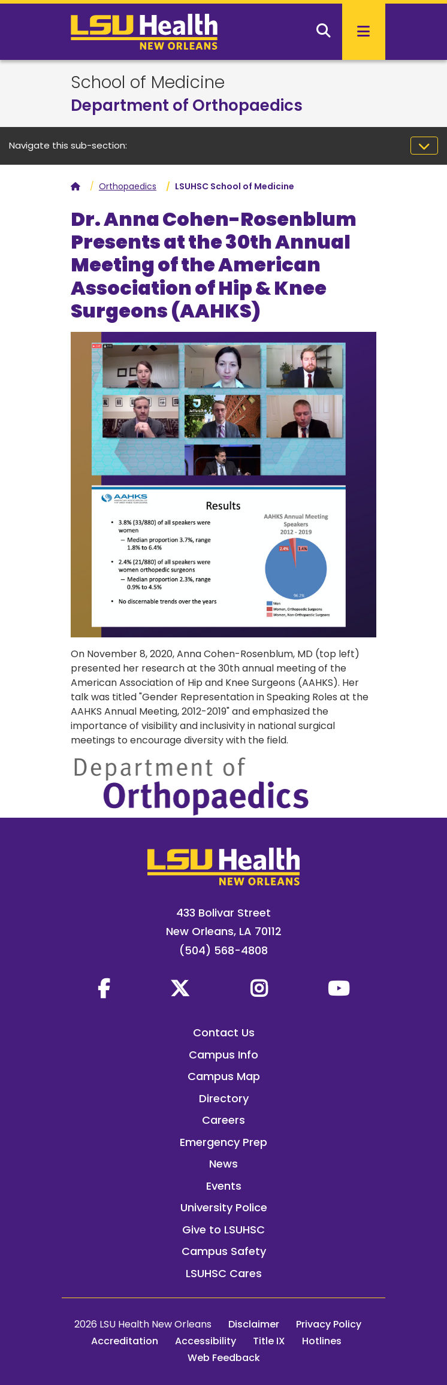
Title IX (269, 1341)
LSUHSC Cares (224, 1273)
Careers (223, 1119)
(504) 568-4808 (223, 950)
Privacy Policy (328, 1324)
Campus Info (223, 1054)
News (223, 1163)
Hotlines (322, 1341)
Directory (224, 1098)
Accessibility (205, 1341)
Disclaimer (253, 1324)
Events (223, 1185)
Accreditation (124, 1341)
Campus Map (224, 1076)
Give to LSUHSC (223, 1229)
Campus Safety (224, 1251)
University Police (223, 1207)
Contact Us (224, 1032)
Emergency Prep (223, 1142)
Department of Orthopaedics (187, 105)
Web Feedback (224, 1358)
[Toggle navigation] (424, 146)
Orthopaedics (127, 186)
